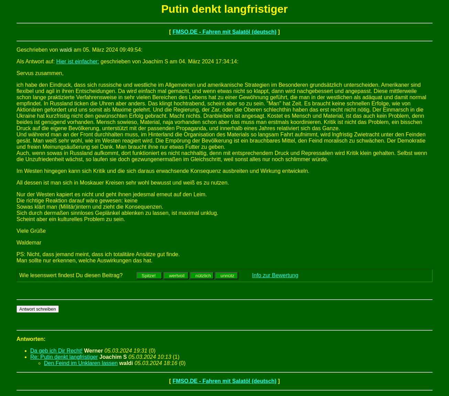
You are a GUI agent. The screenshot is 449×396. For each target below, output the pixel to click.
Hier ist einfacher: (77, 61)
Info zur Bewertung (275, 275)
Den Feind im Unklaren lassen (81, 363)
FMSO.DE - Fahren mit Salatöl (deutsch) (224, 32)
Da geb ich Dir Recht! (56, 351)
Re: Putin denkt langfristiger (64, 357)
